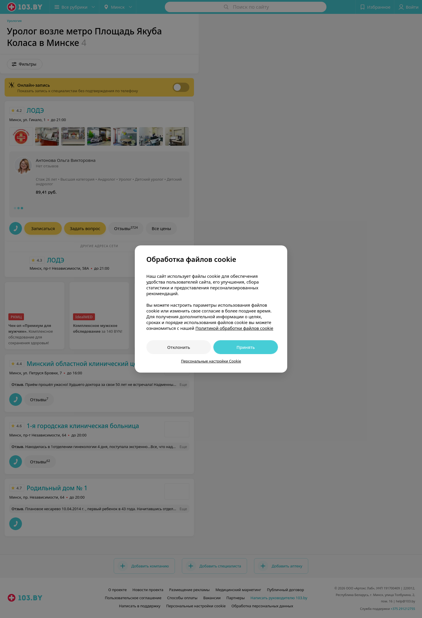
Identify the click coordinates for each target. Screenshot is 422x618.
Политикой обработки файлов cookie (234, 328)
